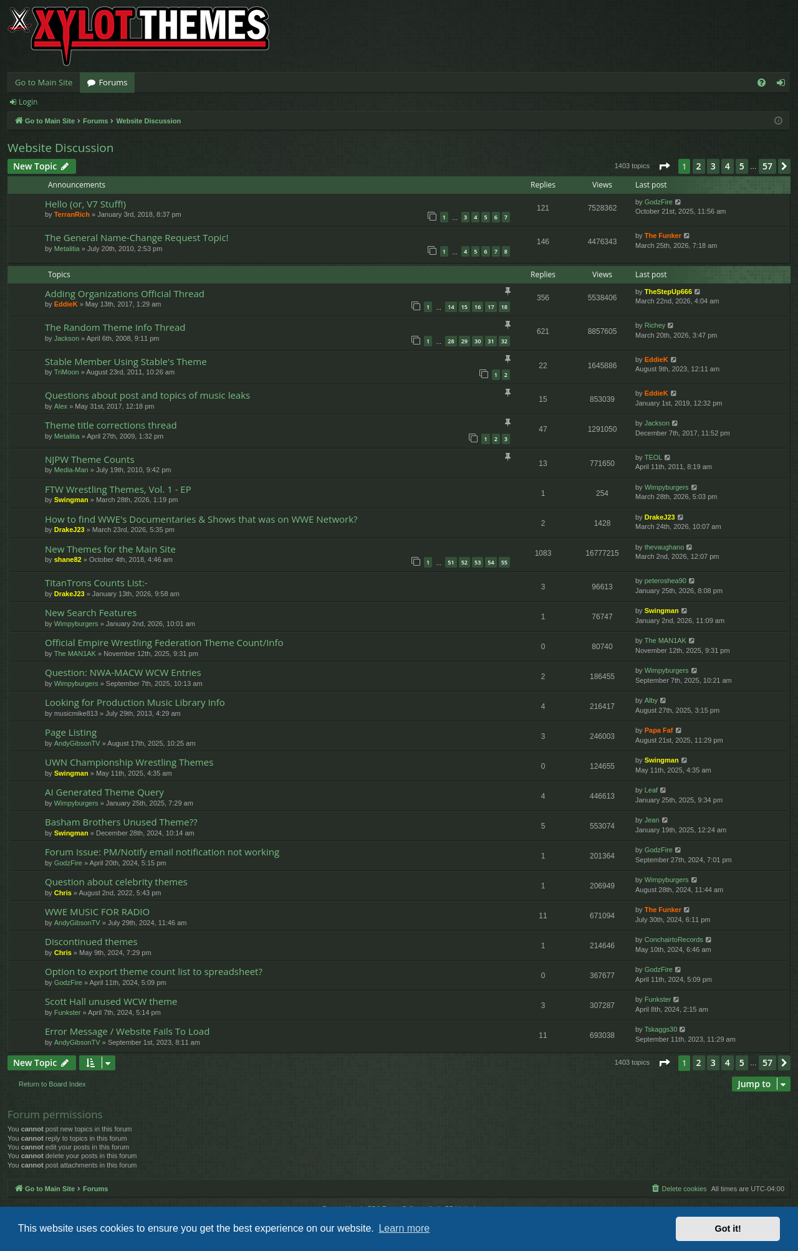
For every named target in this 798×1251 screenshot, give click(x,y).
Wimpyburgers (667, 487)
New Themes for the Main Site (110, 549)
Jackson (66, 338)
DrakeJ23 (69, 529)
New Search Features (91, 612)
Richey (655, 325)
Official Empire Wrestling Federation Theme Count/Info (164, 642)
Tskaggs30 (661, 1029)
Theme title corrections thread (111, 425)
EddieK (66, 304)
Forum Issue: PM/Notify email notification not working (162, 851)
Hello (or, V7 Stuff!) (85, 203)
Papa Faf (659, 730)
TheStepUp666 (668, 291)
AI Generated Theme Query (104, 792)
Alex (60, 406)
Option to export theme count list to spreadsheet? (153, 971)
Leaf (651, 790)
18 (504, 307)
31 (491, 341)
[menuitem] (761, 82)
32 (504, 341)
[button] (664, 166)
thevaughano (665, 547)
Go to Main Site (43, 82)
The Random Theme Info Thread (115, 327)
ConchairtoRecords (674, 939)
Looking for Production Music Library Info (135, 702)
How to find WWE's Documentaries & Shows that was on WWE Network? (201, 519)
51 (451, 562)
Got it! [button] (728, 1229)
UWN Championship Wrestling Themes (129, 762)
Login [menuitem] (783, 85)
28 (451, 341)
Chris (63, 893)
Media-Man (71, 469)
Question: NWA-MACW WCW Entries (123, 672)
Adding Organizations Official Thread (124, 293)
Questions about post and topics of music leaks (147, 395)
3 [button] (713, 166)
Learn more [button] (404, 1228)
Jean (652, 820)
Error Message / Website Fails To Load (127, 1031)
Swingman (71, 499)
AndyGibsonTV (77, 743)
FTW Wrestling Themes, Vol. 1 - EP (118, 489)
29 (464, 341)
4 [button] (727, 166)
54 (491, 562)
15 (464, 307)
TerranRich (72, 214)
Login (28, 102)
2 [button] (698, 166)
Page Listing (71, 732)
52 (464, 562)
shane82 (68, 559)
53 (477, 562)
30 (477, 341)
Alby (651, 700)
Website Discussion (60, 148)
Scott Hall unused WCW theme (111, 1001)
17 (491, 307)
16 (477, 307)
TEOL (654, 457)
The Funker (663, 235)
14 (451, 307)
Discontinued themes (91, 941)
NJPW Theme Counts (90, 459)
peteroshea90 (665, 580)
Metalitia (67, 248)
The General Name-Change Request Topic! (137, 237)
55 (504, 562)
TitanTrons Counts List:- (96, 582)
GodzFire (659, 202)
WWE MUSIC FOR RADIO (97, 911)
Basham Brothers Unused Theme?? (121, 822)
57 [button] (767, 166)
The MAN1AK (75, 653)
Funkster (67, 1012)
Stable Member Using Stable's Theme (126, 361)
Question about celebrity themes (116, 881)
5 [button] (741, 166)
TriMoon (66, 372)
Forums (113, 82)
